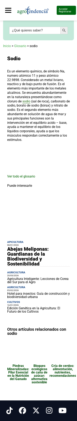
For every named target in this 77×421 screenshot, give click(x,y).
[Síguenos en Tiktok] (9, 410)
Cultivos (13, 302)
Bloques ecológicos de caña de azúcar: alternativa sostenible (39, 374)
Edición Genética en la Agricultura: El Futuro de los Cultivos (33, 309)
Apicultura (15, 242)
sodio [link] (26, 101)
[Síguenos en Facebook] (22, 410)
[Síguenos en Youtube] (63, 410)
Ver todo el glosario (21, 176)
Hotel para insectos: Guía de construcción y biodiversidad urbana (38, 295)
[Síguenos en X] (36, 410)
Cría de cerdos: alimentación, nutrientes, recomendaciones (62, 371)
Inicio (7, 46)
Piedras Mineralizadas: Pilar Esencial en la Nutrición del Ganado (18, 372)
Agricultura (16, 272)
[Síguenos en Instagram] (49, 410)
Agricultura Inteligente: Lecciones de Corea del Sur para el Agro (38, 280)
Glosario (20, 46)
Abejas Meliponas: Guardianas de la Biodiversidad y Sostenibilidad (28, 256)
